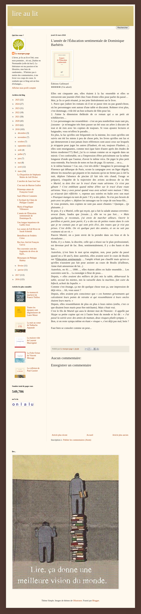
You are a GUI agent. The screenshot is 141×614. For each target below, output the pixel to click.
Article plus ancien (120, 435)
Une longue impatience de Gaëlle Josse (28, 223)
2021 (17, 117)
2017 (17, 275)
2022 (17, 112)
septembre (22, 146)
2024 (17, 104)
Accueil (90, 435)
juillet (20, 154)
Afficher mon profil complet (24, 88)
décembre (22, 133)
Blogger (95, 601)
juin (19, 158)
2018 (17, 129)
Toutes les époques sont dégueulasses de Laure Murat (33, 311)
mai (19, 163)
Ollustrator (77, 601)
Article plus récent (59, 435)
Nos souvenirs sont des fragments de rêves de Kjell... (27, 251)
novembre (22, 137)
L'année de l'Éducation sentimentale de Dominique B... (26, 216)
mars (20, 171)
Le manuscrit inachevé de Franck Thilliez (33, 295)
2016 (17, 279)
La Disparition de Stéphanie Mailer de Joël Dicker (29, 176)
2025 (17, 100)
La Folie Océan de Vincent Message (33, 355)
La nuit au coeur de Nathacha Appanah (34, 325)
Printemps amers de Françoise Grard (25, 190)
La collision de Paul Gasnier (33, 369)
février (21, 266)
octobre (21, 141)
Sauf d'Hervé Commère (27, 196)
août (20, 150)
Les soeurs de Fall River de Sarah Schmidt (28, 230)
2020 (17, 121)
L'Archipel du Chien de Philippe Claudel (27, 201)
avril (20, 167)
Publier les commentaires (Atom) (77, 440)
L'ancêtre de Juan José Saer (28, 181)
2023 (17, 108)
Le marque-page (22, 53)
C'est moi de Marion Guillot (29, 185)
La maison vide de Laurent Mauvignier (33, 340)
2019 (17, 125)
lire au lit (25, 13)
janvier (21, 270)
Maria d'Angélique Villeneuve (25, 208)
